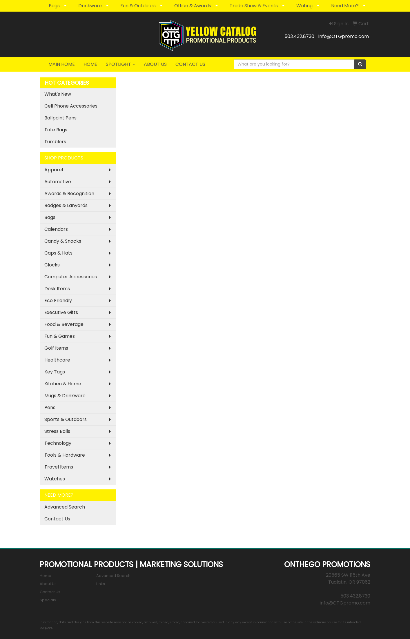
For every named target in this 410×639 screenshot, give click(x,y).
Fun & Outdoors (138, 5)
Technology (57, 443)
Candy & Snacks (62, 241)
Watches (54, 478)
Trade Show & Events (254, 5)
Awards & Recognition (69, 193)
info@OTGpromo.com (343, 36)
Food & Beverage (64, 324)
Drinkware (90, 5)
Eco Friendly (58, 300)
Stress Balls (57, 431)
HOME (90, 64)
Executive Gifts (61, 312)
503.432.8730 (299, 36)
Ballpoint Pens (60, 118)
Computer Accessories (70, 276)
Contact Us (57, 518)
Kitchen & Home (62, 383)
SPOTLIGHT (120, 64)
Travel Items (58, 467)
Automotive (57, 181)
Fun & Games (59, 336)
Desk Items (57, 288)
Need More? (345, 5)
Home (45, 575)
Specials (48, 600)
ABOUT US (155, 64)
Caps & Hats (58, 253)
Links (100, 584)
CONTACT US (190, 64)
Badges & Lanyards (66, 205)
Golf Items (56, 348)
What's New (57, 94)
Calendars (56, 229)
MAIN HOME (61, 64)
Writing (304, 5)
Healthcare (57, 360)
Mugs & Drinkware (65, 395)
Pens (49, 407)
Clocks (52, 265)
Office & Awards (192, 5)
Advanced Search (64, 507)
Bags (54, 5)
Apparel (53, 169)
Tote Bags (55, 129)
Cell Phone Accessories (70, 106)
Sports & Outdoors (65, 419)
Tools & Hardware (64, 455)
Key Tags (54, 371)
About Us (48, 584)
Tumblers (55, 141)
